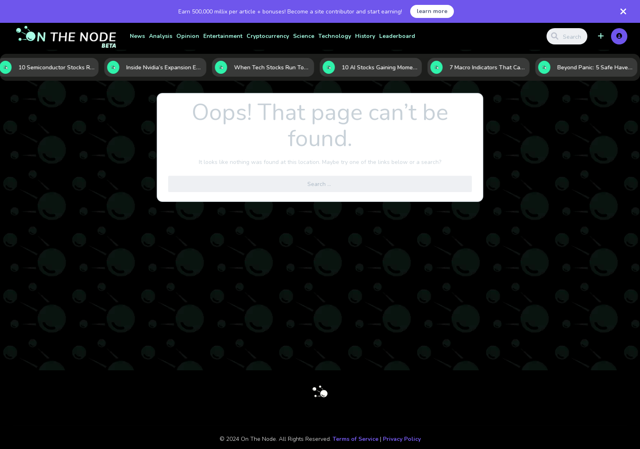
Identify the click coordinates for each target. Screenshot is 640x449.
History (365, 36)
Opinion (187, 36)
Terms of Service (355, 439)
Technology (334, 36)
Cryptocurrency (268, 36)
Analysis (160, 36)
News (137, 36)
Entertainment (222, 36)
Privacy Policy (402, 439)
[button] (601, 36)
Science (303, 36)
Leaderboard (397, 36)
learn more (432, 11)
